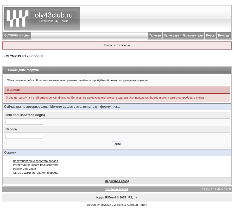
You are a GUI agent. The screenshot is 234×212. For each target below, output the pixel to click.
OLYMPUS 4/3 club (17, 35)
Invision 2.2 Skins (112, 204)
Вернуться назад (117, 181)
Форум (100, 197)
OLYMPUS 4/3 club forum (24, 56)
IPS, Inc (133, 197)
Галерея (155, 35)
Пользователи (193, 35)
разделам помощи (135, 80)
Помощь (224, 35)
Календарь (171, 35)
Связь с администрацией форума (35, 172)
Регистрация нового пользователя (35, 164)
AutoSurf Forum (137, 204)
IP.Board (110, 197)
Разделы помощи (24, 168)
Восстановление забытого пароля (35, 160)
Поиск (210, 35)
